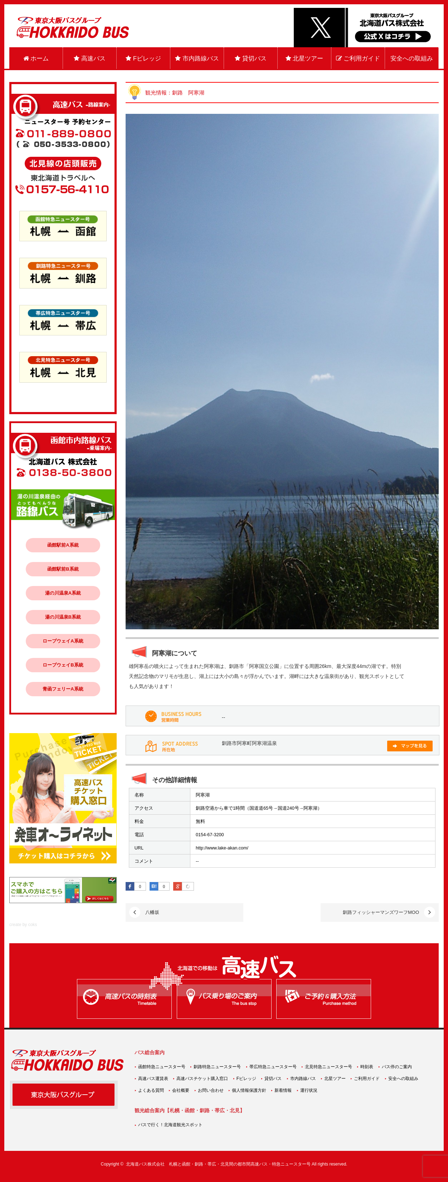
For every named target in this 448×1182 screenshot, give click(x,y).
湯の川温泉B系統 (63, 617)
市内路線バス (197, 58)
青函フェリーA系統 (63, 689)
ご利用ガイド (358, 58)
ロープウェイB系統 (63, 665)
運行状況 (308, 1090)
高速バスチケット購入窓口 (202, 1078)
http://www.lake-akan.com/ (222, 848)
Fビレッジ (143, 58)
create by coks (23, 924)
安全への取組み (411, 58)
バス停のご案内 (397, 1066)
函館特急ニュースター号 (161, 1066)
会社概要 (180, 1090)
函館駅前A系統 (62, 545)
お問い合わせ (211, 1090)
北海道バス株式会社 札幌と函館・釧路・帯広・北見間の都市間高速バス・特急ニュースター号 (218, 1164)
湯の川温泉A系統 (63, 593)
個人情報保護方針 (249, 1090)
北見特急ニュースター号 (328, 1066)
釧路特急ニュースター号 (217, 1066)
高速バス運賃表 (153, 1078)
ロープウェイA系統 (63, 641)
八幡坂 (152, 912)
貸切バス (251, 58)
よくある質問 (151, 1090)
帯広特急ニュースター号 (273, 1066)
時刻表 (366, 1066)
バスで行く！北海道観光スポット (170, 1124)
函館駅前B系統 (62, 569)
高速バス (90, 58)
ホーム (36, 58)
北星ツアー (304, 58)
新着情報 (283, 1090)
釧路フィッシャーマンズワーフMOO (381, 912)
